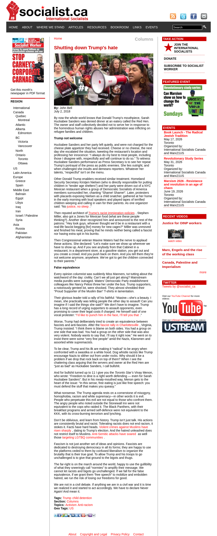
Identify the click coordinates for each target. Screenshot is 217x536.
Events (152, 27)
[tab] (184, 223)
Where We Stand (50, 27)
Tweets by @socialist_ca (178, 286)
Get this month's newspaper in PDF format (28, 91)
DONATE (170, 58)
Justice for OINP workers (182, 223)
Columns (73, 501)
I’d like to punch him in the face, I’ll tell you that (107, 315)
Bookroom (120, 27)
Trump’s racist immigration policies (111, 213)
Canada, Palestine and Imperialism (179, 265)
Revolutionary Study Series (183, 158)
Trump (67, 498)
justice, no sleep (78, 206)
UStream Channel (180, 320)
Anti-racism (85, 505)
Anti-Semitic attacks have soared (114, 434)
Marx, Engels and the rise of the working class (182, 252)
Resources (96, 27)
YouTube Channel (180, 296)
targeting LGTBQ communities (82, 437)
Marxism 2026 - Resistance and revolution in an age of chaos (183, 184)
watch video (175, 241)
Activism (71, 505)
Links (137, 27)
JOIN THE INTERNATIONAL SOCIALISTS (186, 48)
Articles (75, 27)
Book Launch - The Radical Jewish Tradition (183, 134)
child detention (82, 498)
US (71, 508)
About (27, 27)
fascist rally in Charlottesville (120, 325)
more (203, 272)
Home (13, 27)
